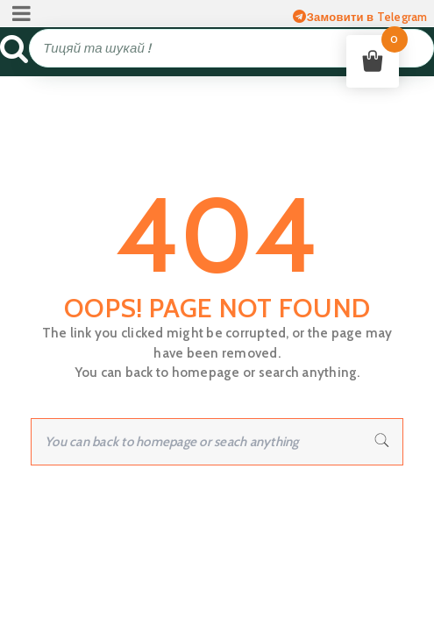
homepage (206, 372)
